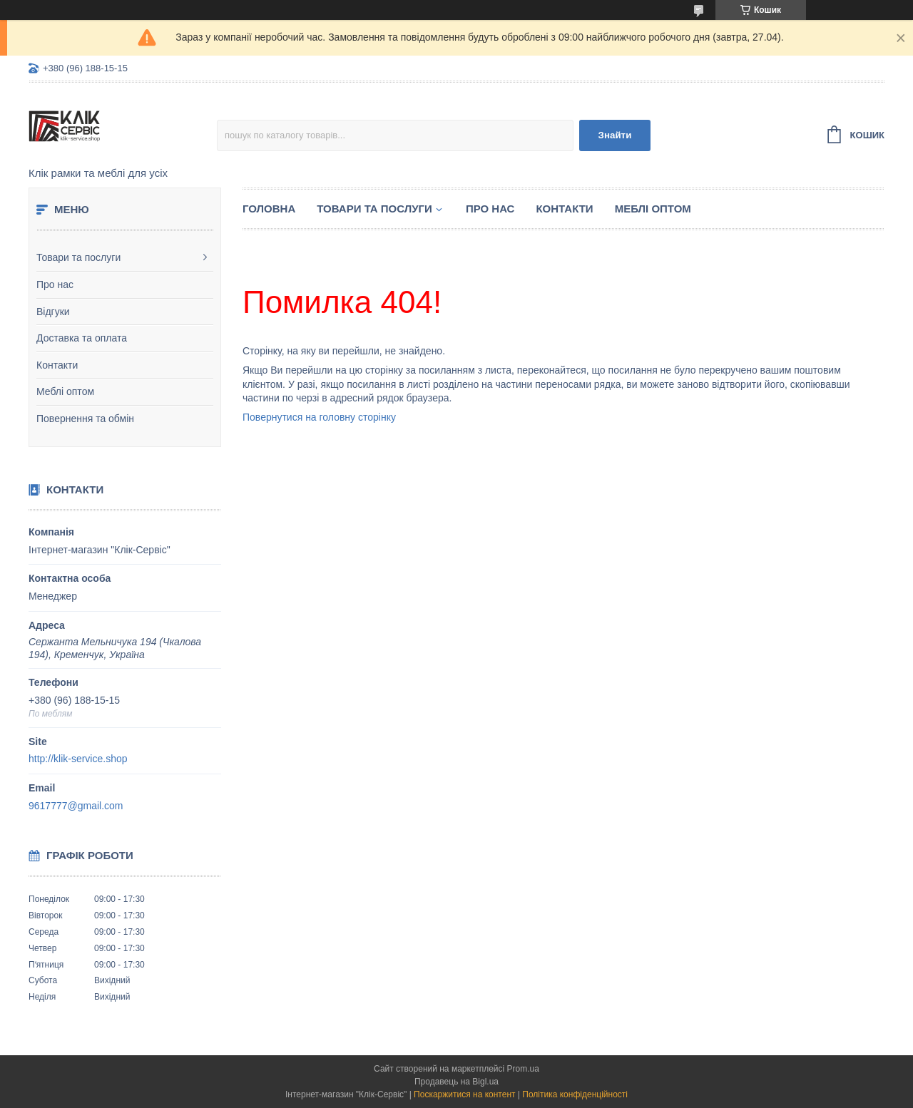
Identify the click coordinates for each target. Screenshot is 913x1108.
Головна (269, 208)
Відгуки (53, 311)
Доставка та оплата (81, 338)
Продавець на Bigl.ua (456, 1082)
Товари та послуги (78, 257)
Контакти (57, 365)
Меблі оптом (65, 391)
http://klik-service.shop (78, 758)
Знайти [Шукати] (615, 135)
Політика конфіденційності (575, 1094)
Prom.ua (523, 1069)
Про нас (54, 284)
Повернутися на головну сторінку (319, 417)
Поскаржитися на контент (464, 1094)
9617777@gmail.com (76, 805)
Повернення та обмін (85, 418)
